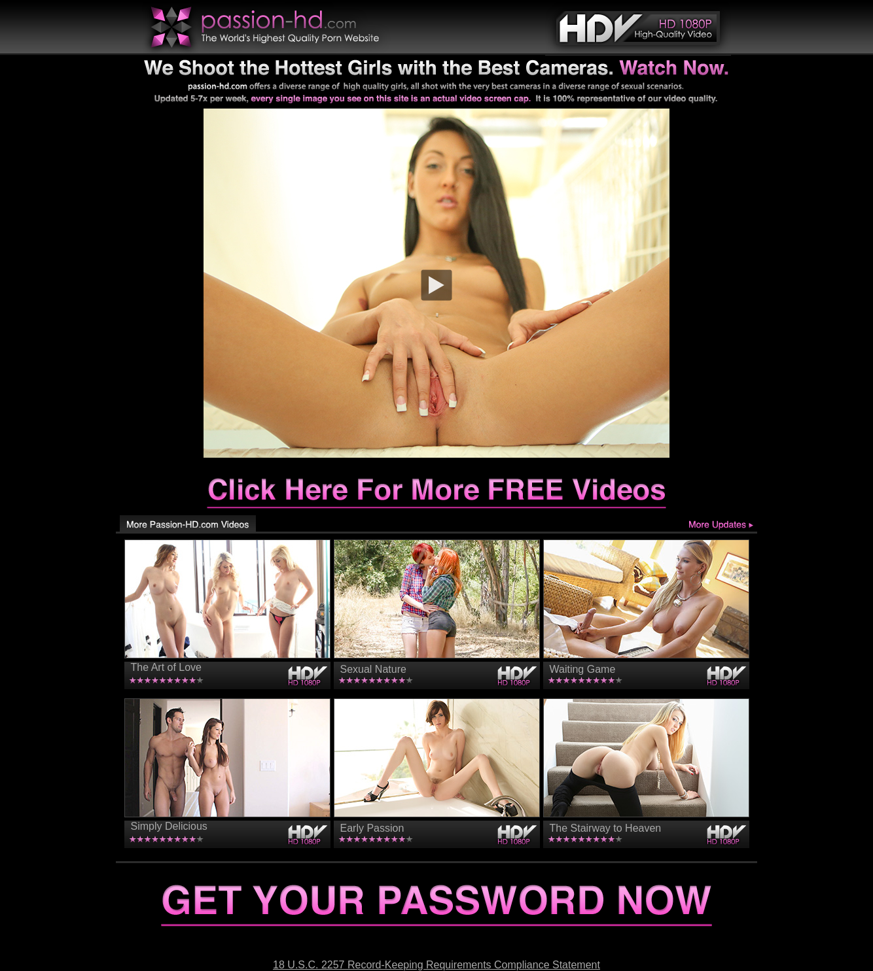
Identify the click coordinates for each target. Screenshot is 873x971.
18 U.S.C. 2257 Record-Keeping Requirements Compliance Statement (436, 964)
